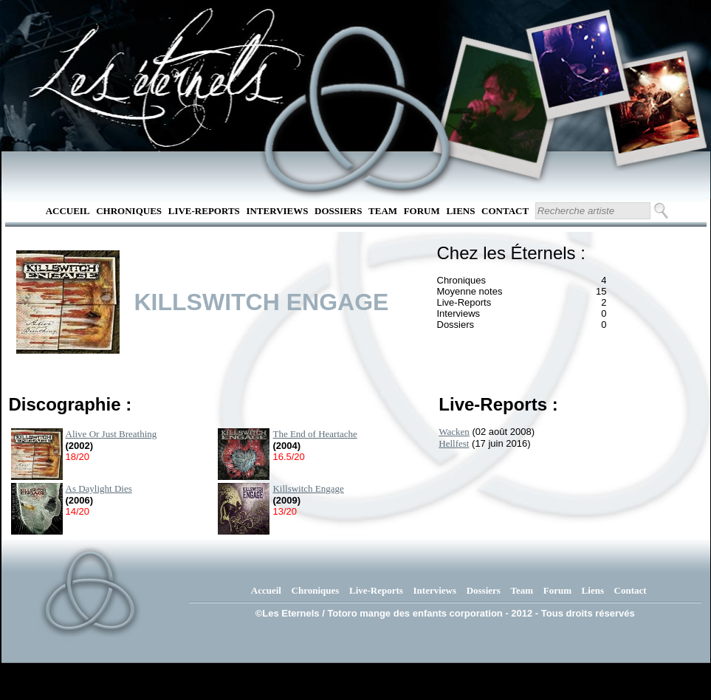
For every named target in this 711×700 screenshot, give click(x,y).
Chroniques (129, 210)
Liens (460, 210)
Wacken (454, 431)
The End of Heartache (314, 433)
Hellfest (454, 443)
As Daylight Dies (99, 488)
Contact (505, 210)
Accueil (68, 210)
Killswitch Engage (307, 488)
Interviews (277, 210)
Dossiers (338, 210)
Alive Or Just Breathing (111, 433)
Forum (422, 210)
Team (382, 210)
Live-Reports (204, 210)
